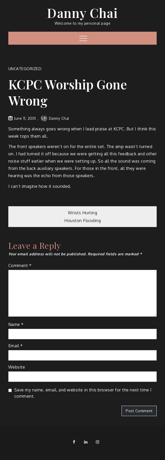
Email (15, 345)
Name (16, 324)
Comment (20, 265)
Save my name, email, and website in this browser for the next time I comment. (83, 393)
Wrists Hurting (82, 212)
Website (16, 367)
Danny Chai (82, 12)
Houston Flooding (82, 220)
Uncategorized (25, 68)
